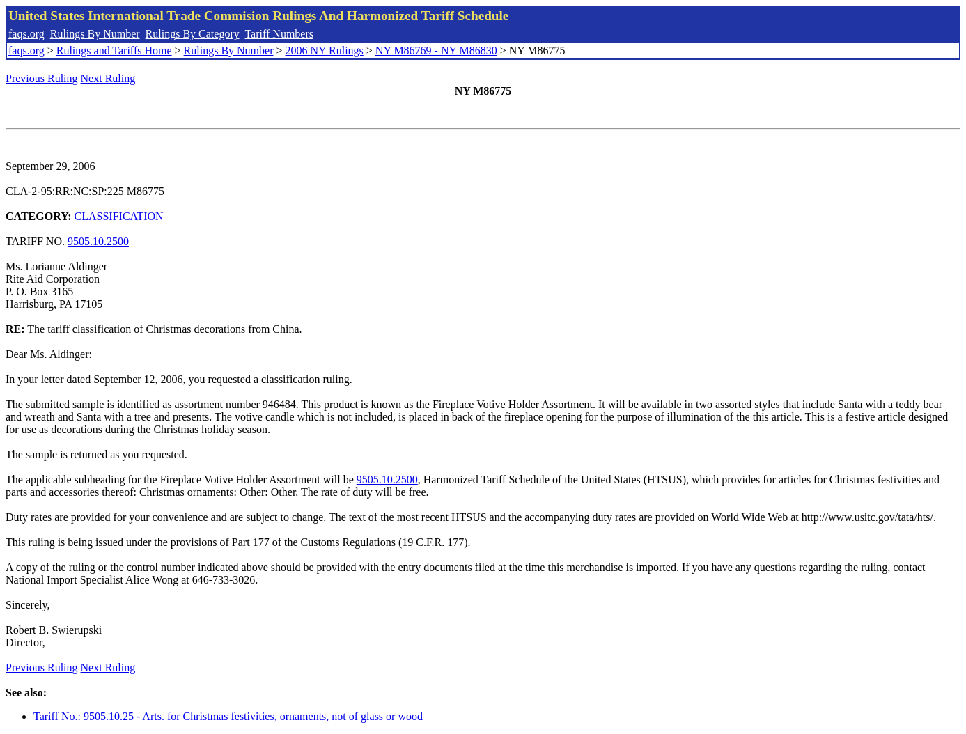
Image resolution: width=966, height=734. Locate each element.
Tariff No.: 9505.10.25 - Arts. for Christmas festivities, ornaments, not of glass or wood (228, 716)
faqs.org (26, 34)
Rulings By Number (95, 34)
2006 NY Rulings (325, 50)
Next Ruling (108, 78)
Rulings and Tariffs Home (114, 50)
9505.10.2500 (98, 241)
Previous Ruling (42, 78)
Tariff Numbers (278, 34)
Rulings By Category (193, 34)
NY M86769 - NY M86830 (436, 50)
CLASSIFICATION (119, 216)
